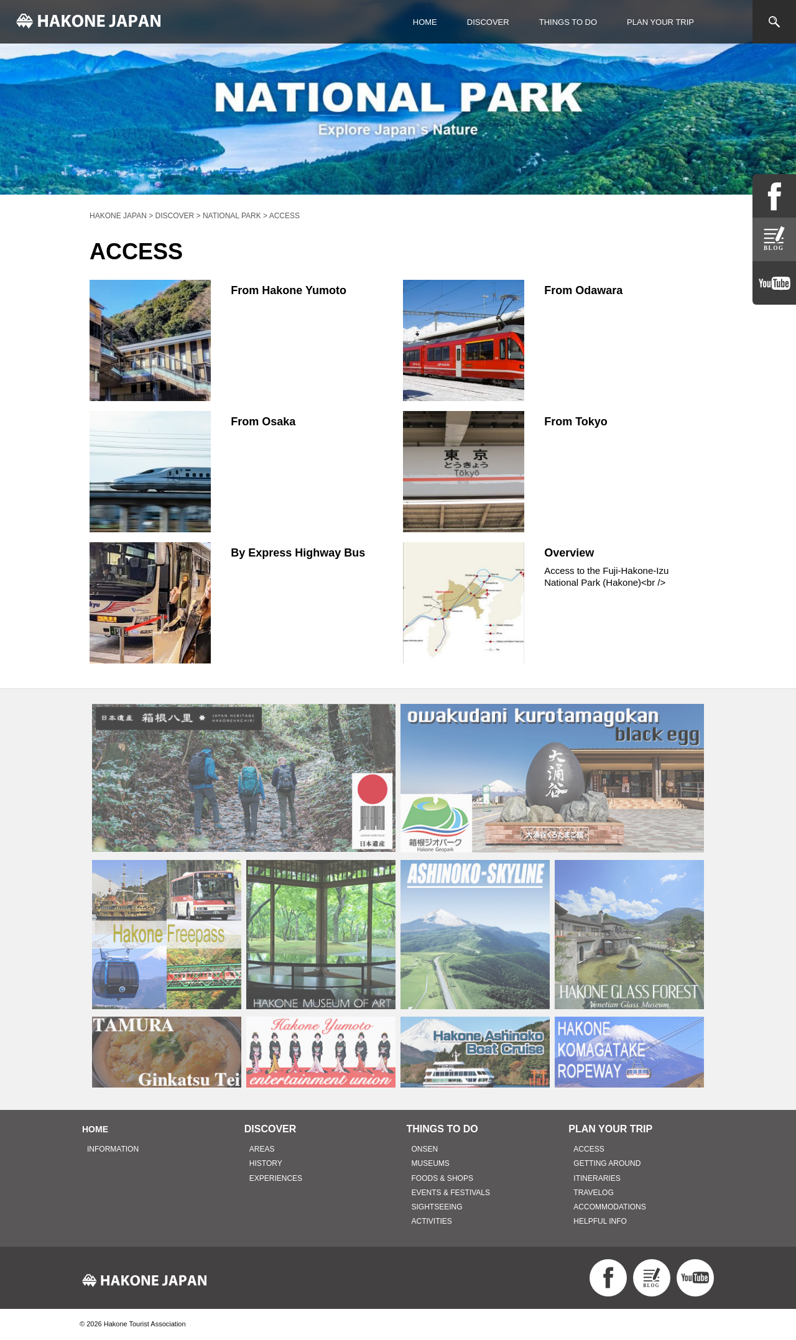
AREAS (262, 1149)
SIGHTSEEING (437, 1207)
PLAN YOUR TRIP (660, 22)
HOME (425, 22)
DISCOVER (488, 22)
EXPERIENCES (275, 1178)
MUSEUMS (431, 1163)
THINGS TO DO (568, 22)
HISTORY (265, 1163)
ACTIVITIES (432, 1221)
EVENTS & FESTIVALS (451, 1192)
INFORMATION (113, 1149)
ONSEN (425, 1149)
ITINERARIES (596, 1178)
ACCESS (588, 1149)
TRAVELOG (593, 1192)
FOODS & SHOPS (442, 1178)
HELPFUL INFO (600, 1221)
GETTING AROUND (607, 1163)
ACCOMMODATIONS (609, 1207)
